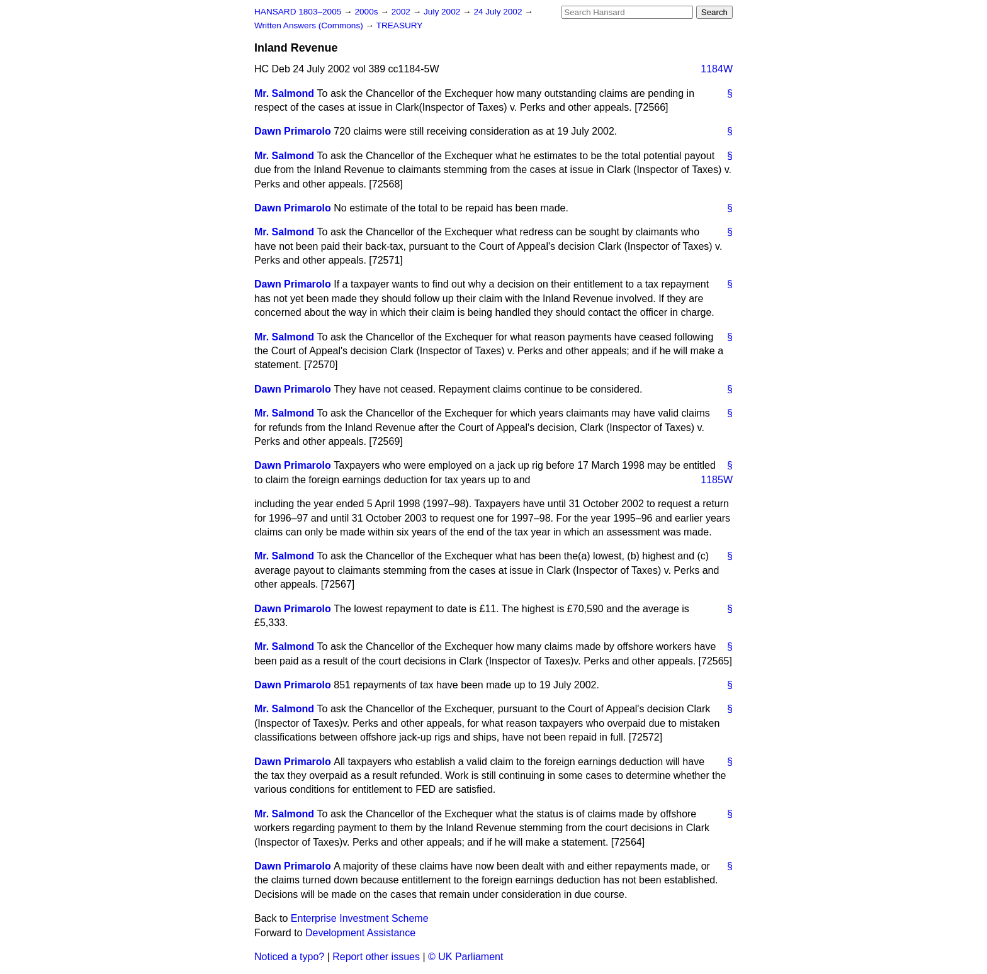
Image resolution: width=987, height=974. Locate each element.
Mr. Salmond (284, 93)
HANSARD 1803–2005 (297, 11)
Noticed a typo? (289, 956)
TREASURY (399, 25)
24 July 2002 (498, 11)
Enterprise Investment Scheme (360, 918)
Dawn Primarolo (292, 131)
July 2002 (443, 11)
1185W (717, 479)
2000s (367, 11)
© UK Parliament (465, 956)
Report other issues (376, 956)
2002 (402, 11)
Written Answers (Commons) (310, 25)
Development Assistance (360, 932)
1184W (717, 69)
